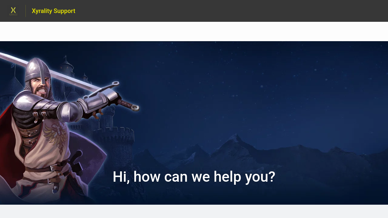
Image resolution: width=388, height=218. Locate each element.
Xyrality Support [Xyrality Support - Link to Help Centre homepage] (53, 11)
